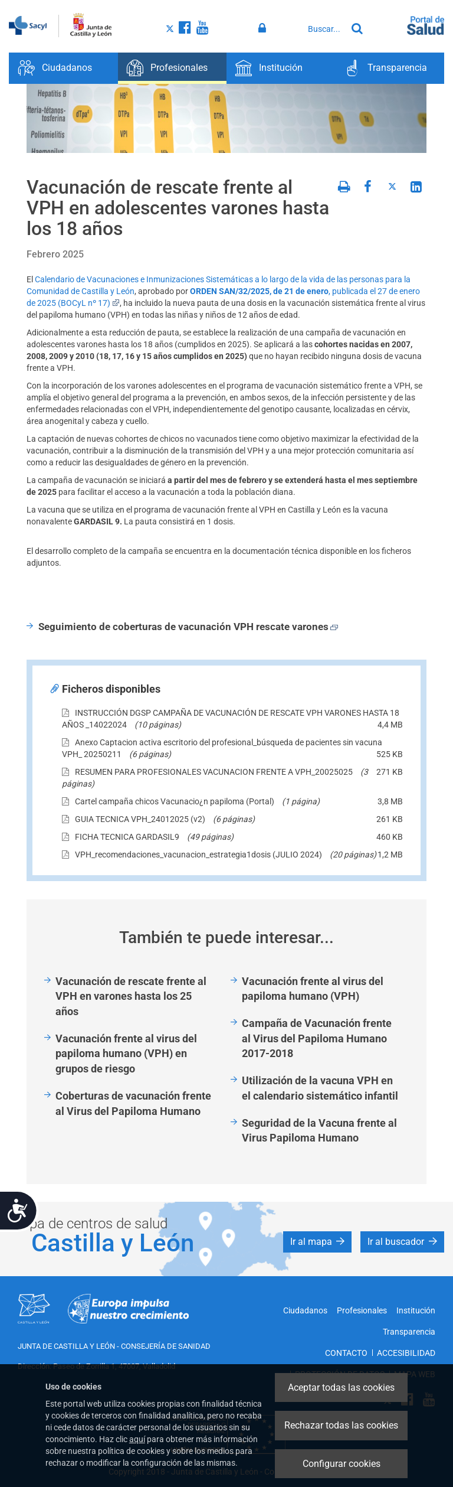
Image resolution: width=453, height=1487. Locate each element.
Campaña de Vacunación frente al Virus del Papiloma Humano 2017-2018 (317, 1038)
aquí (137, 1439)
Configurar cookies (341, 1463)
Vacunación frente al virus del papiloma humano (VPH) (312, 989)
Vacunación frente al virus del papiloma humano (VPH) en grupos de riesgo (126, 1053)
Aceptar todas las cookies (341, 1387)
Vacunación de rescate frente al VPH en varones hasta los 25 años (130, 996)
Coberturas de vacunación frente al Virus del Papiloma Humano (133, 1103)
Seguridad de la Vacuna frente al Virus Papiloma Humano (319, 1130)
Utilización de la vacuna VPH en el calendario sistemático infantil (320, 1088)
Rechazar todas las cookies (341, 1425)
